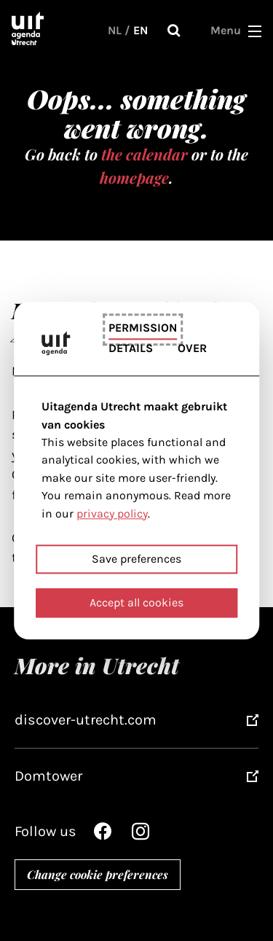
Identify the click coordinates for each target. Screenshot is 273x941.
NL (115, 30)
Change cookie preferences (97, 874)
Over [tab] (192, 348)
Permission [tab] (142, 328)
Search (174, 30)
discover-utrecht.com (86, 719)
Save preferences (136, 559)
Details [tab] (130, 348)
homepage (134, 177)
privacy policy (112, 513)
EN (140, 30)
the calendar (144, 154)
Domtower (48, 776)
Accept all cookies (136, 602)
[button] (255, 30)
